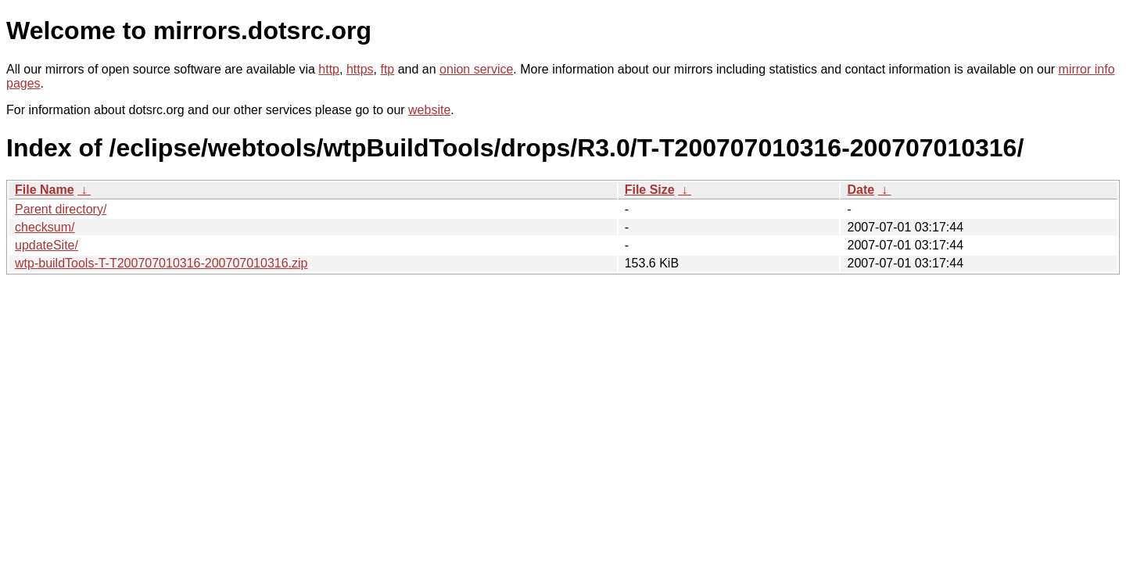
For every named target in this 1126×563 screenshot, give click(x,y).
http (328, 69)
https (360, 69)
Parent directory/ (60, 209)
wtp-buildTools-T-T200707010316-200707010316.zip (161, 263)
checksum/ (44, 227)
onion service (476, 69)
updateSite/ (46, 245)
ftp (387, 69)
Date (860, 189)
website (429, 110)
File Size (650, 189)
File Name (44, 189)
